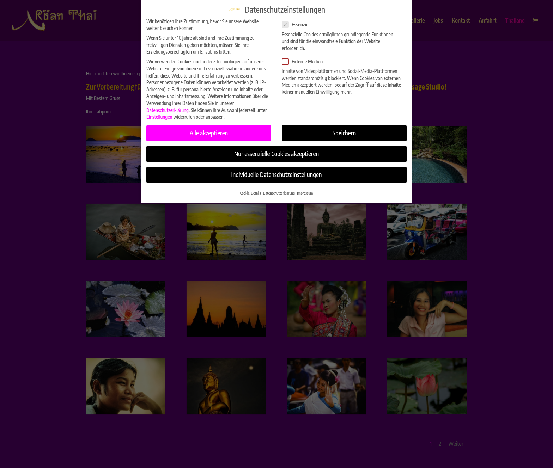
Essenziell (299, 21)
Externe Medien (305, 58)
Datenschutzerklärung (167, 107)
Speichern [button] (344, 130)
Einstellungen (159, 114)
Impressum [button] (305, 189)
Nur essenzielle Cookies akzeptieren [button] (276, 150)
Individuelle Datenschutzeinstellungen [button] (276, 171)
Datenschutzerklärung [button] (279, 189)
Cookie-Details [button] (250, 189)
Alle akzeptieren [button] (209, 130)
